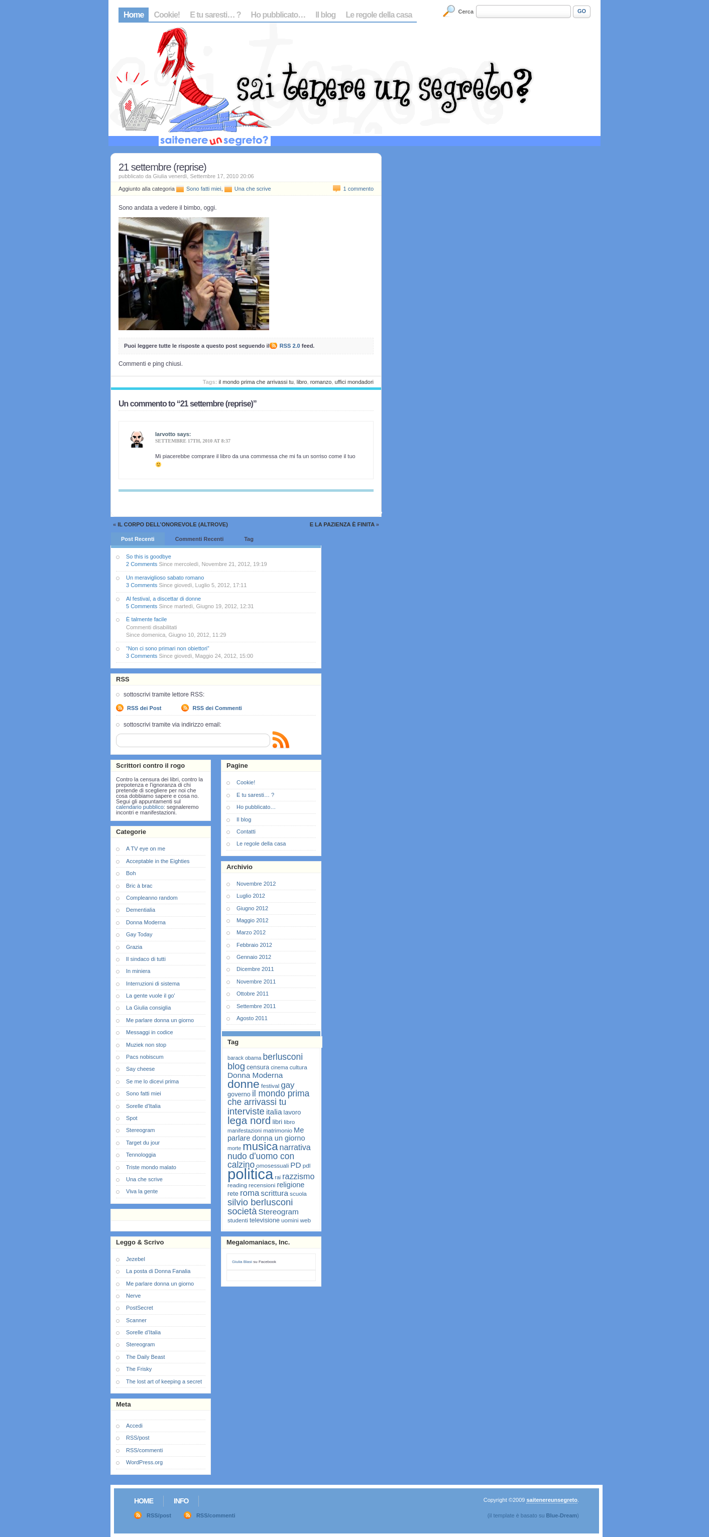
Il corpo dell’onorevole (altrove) (172, 524)
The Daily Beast (145, 1357)
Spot (132, 1118)
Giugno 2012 (252, 908)
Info (181, 1501)
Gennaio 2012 (254, 957)
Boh (131, 873)
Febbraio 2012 (254, 945)
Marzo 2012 (251, 932)
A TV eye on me (145, 849)
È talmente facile (146, 619)
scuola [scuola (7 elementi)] (298, 1193)
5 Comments (141, 606)
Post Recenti (138, 539)
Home (134, 15)
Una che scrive (252, 189)
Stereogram (140, 1130)
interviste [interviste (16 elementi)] (246, 1111)
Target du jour (143, 1143)
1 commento (358, 189)
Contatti (246, 831)
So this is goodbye (148, 556)
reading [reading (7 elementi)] (237, 1185)
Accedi (134, 1426)
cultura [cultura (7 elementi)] (298, 1067)
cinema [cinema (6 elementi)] (279, 1067)
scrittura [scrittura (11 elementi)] (274, 1193)
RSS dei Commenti (217, 708)
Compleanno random (152, 898)
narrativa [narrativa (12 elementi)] (295, 1147)
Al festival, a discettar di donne (163, 599)
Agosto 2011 (252, 1018)
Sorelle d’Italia (143, 1332)
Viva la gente (142, 1191)
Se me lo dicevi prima (152, 1081)
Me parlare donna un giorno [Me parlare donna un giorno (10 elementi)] (266, 1134)
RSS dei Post (144, 708)
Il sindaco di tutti (146, 959)
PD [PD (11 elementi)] (295, 1165)
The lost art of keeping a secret (164, 1381)
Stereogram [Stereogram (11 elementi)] (279, 1211)
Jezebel (135, 1259)
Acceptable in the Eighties (158, 861)
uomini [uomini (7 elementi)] (289, 1220)
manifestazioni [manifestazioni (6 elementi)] (244, 1131)
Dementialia (140, 910)
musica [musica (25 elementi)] (260, 1146)
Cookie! (167, 15)
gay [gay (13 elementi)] (287, 1085)
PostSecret (139, 1308)
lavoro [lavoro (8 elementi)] (292, 1112)
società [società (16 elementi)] (242, 1211)
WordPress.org (144, 1462)
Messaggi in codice (149, 1032)
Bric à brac (139, 886)
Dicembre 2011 (255, 969)
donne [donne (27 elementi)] (243, 1083)
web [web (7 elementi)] (305, 1220)
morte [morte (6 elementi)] (234, 1148)
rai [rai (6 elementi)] (278, 1177)
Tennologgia (141, 1155)
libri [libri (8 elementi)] (277, 1122)
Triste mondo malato (151, 1167)
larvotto (165, 434)
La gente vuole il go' (150, 996)
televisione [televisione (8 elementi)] (265, 1220)
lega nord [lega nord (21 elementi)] (249, 1120)
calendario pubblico (140, 807)
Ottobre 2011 (253, 994)
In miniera (138, 971)
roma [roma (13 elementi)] (249, 1193)
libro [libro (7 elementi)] (289, 1122)
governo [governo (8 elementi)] (239, 1094)
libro (302, 382)
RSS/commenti (144, 1450)
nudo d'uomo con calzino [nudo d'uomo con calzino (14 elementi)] (260, 1160)
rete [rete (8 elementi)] (233, 1193)
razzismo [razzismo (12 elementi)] (298, 1176)
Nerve (133, 1296)
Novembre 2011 (256, 982)
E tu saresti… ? (215, 15)
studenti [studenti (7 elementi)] (237, 1220)
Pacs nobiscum (145, 1057)
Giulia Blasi (242, 1262)
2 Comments (141, 564)
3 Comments (141, 585)
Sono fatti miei (203, 189)
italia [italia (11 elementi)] (274, 1111)
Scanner (136, 1320)
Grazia (134, 947)
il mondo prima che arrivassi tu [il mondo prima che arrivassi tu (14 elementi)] (268, 1097)
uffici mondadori (354, 382)
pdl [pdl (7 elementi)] (307, 1165)
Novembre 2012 (256, 884)
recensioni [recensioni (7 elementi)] (262, 1185)
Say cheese (140, 1069)
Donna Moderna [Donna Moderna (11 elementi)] (255, 1075)
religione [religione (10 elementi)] (290, 1185)
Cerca (466, 12)
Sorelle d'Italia (143, 1106)
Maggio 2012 (253, 920)
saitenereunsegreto (551, 1500)
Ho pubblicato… (278, 15)
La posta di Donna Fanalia (158, 1271)
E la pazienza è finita (342, 524)
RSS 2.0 (290, 346)
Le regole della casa (378, 15)
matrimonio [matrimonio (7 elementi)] (277, 1130)
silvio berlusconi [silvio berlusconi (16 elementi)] (260, 1202)
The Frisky (139, 1369)
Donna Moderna (146, 922)
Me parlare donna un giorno (160, 1020)
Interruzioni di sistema (153, 984)
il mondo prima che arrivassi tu (255, 382)
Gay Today (139, 934)
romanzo (321, 382)
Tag (249, 539)
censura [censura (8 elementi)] (258, 1067)
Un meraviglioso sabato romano (165, 578)
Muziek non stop (146, 1045)
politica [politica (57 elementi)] (250, 1174)
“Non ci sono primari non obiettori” (167, 648)
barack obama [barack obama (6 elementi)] (244, 1058)
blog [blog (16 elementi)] (236, 1066)
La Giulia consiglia (148, 1008)
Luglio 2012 (251, 896)
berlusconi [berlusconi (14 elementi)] (283, 1057)
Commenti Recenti (199, 539)
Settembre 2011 (256, 1006)
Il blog (325, 15)
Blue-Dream (561, 1515)
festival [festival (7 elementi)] (270, 1085)
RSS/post (137, 1438)
